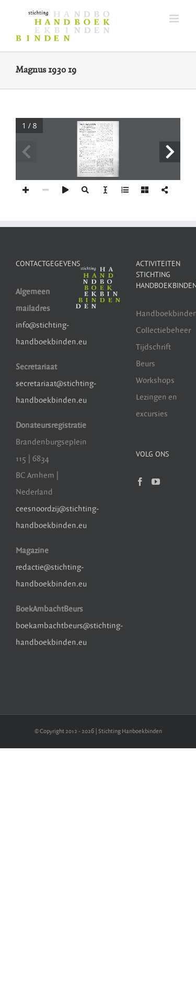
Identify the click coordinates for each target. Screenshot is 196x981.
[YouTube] (156, 481)
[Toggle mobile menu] (174, 18)
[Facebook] (140, 481)
